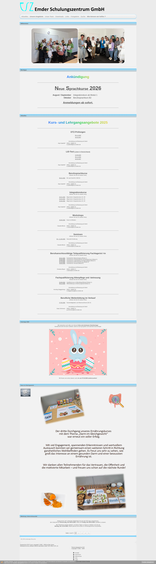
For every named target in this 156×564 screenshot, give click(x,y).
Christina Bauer (61, 269)
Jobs (76, 558)
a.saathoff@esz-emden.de (74, 144)
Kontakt (77, 552)
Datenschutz (78, 556)
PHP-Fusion (30, 544)
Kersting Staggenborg (59, 289)
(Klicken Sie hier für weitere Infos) (78, 175)
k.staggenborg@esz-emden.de (75, 290)
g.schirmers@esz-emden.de (74, 309)
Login (76, 559)
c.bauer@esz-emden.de (73, 270)
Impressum (78, 554)
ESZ (83, 547)
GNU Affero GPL (52, 546)
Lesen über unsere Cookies (83, 561)
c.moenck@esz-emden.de (73, 227)
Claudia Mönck (61, 226)
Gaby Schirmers (61, 308)
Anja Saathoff (61, 143)
